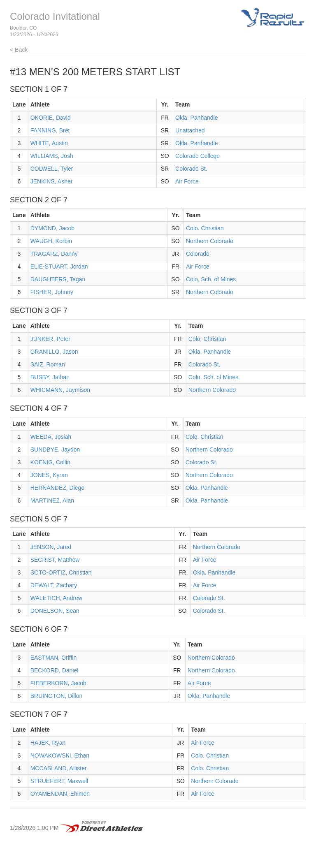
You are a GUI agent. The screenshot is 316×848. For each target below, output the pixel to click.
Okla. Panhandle (196, 117)
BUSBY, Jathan (50, 377)
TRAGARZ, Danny (54, 253)
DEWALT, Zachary (53, 585)
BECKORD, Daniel (54, 670)
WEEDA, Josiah (51, 436)
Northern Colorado (209, 241)
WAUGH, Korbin (51, 241)
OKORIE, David (50, 117)
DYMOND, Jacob (52, 228)
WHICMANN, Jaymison (60, 390)
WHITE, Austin (49, 143)
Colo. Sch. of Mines (211, 279)
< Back (19, 49)
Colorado (197, 253)
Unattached (190, 130)
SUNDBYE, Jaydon (55, 449)
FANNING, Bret (50, 130)
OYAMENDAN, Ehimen (60, 793)
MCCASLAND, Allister (58, 768)
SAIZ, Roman (47, 364)
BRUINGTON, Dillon (56, 696)
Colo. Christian (205, 228)
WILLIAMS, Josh (51, 156)
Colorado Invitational (55, 16)
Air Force (187, 181)
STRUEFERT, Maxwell (59, 781)
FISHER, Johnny (51, 292)
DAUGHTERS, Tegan (58, 279)
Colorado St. (191, 168)
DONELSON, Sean (54, 610)
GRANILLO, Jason (54, 351)
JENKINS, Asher (51, 181)
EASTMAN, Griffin (53, 657)
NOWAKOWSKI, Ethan (59, 755)
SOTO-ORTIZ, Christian (61, 572)
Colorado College (197, 156)
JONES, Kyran (49, 475)
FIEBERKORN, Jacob (58, 683)
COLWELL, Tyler (51, 168)
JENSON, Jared (51, 547)
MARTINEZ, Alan (52, 500)
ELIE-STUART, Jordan (59, 266)
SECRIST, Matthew (55, 559)
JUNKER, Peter (50, 339)
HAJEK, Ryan (48, 742)
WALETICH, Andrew (56, 598)
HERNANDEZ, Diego (57, 487)
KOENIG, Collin (50, 462)
